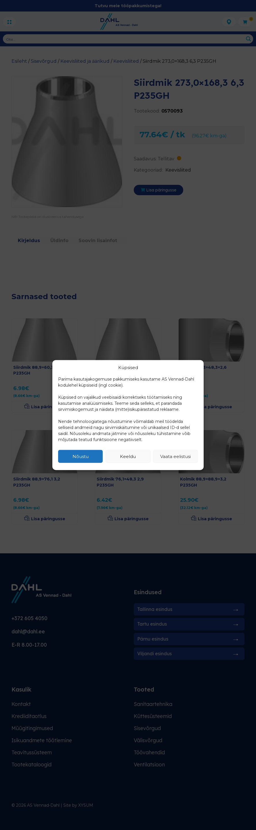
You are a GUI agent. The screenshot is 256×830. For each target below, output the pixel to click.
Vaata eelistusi (175, 456)
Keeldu (128, 456)
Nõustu (80, 456)
